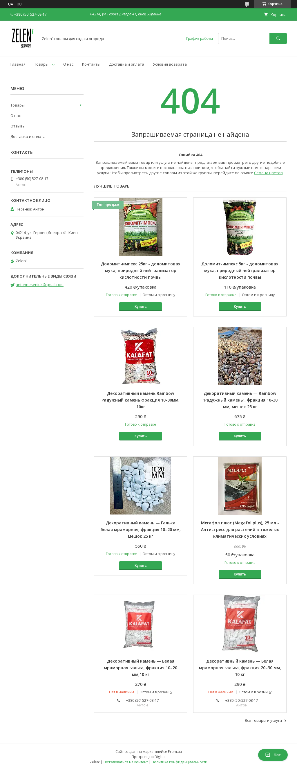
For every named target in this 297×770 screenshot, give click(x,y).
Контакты (91, 64)
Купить (141, 307)
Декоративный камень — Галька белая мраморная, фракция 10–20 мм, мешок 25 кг (140, 529)
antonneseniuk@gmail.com (40, 284)
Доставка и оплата (126, 64)
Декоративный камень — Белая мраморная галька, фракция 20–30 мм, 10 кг (240, 667)
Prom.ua (175, 751)
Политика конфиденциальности (179, 762)
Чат (273, 755)
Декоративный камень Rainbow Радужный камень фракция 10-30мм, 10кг (141, 400)
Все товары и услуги (263, 720)
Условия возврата (170, 64)
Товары (41, 64)
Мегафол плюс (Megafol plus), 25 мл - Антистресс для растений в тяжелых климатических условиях (240, 529)
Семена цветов (268, 172)
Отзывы (18, 126)
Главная (18, 64)
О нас (68, 64)
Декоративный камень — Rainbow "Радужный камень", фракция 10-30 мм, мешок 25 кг (240, 400)
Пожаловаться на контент (126, 762)
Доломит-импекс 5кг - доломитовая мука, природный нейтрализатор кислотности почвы (239, 270)
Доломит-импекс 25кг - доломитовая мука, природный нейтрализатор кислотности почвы (140, 270)
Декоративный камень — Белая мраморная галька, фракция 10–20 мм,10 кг (140, 667)
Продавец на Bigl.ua (149, 756)
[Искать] (278, 38)
